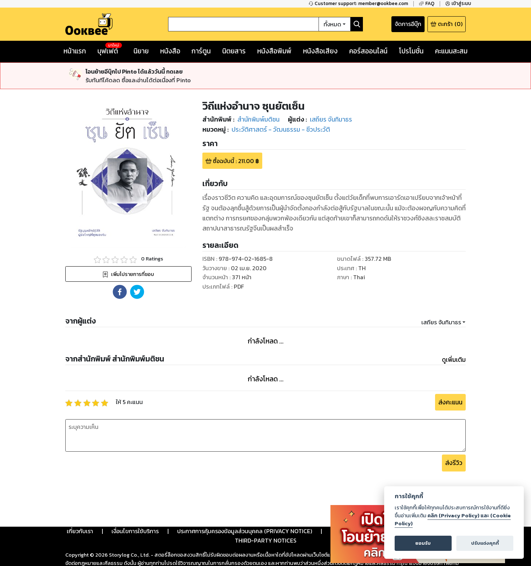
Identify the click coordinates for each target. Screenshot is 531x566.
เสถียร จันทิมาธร (441, 322)
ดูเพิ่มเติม (454, 359)
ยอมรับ (423, 543)
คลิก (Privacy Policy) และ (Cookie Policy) (453, 519)
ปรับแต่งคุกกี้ (485, 543)
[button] (120, 292)
